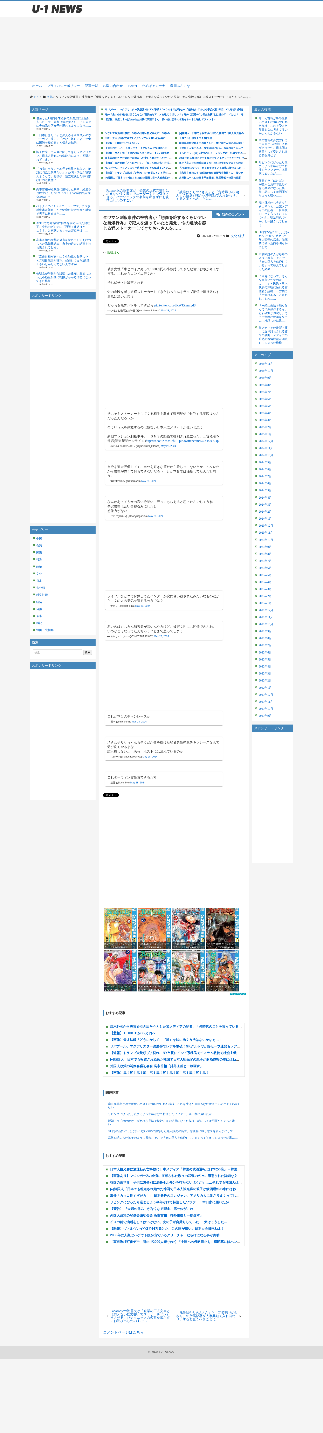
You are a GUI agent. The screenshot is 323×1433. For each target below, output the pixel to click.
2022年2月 (265, 680)
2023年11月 (266, 532)
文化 (39, 573)
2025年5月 (265, 406)
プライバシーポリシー (63, 86)
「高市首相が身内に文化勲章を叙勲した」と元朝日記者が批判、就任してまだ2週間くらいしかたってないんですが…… (63, 260)
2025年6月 (265, 399)
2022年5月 (265, 659)
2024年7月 (265, 476)
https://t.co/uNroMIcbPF (162, 441)
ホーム (37, 86)
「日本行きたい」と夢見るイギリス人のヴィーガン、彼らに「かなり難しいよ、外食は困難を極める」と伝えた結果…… (63, 139)
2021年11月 (266, 701)
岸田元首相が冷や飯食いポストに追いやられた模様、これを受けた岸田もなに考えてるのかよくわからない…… (174, 1105)
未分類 (40, 587)
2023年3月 (265, 589)
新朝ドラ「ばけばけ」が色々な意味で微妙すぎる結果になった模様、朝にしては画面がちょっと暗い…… (171, 1122)
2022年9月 (265, 631)
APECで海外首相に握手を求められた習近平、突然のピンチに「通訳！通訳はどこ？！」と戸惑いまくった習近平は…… (63, 227)
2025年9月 (265, 377)
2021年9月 (265, 715)
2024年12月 (266, 441)
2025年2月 (265, 427)
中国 (39, 538)
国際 (39, 552)
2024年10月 (266, 455)
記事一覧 (91, 86)
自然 (39, 609)
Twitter (132, 86)
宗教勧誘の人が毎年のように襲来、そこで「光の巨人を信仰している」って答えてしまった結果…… (173, 1137)
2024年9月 (265, 462)
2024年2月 (265, 511)
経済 (39, 602)
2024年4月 (265, 497)
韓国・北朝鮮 (45, 630)
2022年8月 (265, 638)
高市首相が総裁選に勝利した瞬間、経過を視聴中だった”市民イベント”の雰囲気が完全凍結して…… (63, 193)
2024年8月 (265, 469)
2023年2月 (265, 596)
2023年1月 (265, 603)
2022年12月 (266, 610)
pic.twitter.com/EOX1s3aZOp (199, 441)
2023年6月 (265, 567)
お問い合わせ (113, 86)
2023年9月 (265, 546)
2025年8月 (265, 385)
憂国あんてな (180, 86)
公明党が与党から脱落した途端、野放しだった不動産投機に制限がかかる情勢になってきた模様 (63, 277)
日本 (39, 580)
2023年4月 (265, 582)
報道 (39, 559)
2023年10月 (266, 539)
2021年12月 (266, 694)
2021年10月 (266, 708)
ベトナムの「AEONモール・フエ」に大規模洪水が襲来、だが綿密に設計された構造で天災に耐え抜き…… (63, 210)
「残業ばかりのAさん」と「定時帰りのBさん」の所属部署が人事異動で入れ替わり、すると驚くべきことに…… (208, 195)
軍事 (39, 616)
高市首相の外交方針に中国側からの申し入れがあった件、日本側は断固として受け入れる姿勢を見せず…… (273, 148)
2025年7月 (265, 392)
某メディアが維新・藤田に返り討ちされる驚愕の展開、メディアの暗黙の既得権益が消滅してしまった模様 (273, 335)
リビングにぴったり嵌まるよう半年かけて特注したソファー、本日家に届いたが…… (163, 1114)
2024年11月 (266, 448)
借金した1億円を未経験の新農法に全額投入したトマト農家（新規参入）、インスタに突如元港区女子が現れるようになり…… (63, 122)
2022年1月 (265, 687)
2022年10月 (266, 624)
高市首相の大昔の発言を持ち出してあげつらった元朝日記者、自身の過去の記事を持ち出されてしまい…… (63, 243)
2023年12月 (266, 525)
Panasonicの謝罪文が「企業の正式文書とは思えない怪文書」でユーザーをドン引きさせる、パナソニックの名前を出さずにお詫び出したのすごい (137, 195)
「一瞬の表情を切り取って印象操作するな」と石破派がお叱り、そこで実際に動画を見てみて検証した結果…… (273, 313)
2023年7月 (265, 560)
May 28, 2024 (168, 310)
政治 (39, 566)
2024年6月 (265, 483)
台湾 (39, 545)
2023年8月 (265, 553)
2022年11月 (266, 617)
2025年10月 (266, 370)
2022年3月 (265, 673)
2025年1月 (265, 434)
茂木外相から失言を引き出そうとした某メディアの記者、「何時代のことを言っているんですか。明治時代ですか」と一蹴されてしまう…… (273, 214)
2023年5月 (265, 575)
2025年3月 (265, 420)
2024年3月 (265, 504)
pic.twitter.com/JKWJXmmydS (175, 305)
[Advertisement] (161, 49)
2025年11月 (266, 363)
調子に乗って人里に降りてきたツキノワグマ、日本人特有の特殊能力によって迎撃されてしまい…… (63, 156)
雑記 (39, 623)
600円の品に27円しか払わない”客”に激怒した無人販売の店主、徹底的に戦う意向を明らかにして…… (173, 1131)
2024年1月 (265, 518)
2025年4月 (265, 413)
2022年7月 (265, 645)
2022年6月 (265, 652)
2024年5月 (265, 490)
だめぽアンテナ (153, 86)
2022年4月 (265, 666)
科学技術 (42, 594)
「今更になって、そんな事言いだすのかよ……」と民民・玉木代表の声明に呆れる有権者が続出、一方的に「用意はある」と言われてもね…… (273, 287)
